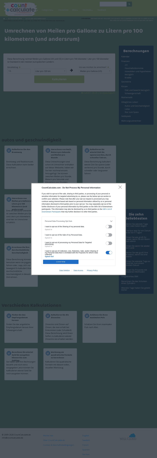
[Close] (121, 188)
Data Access (78, 270)
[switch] (109, 226)
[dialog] (78, 229)
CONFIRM (60, 262)
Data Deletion (64, 270)
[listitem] (78, 221)
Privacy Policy (92, 270)
